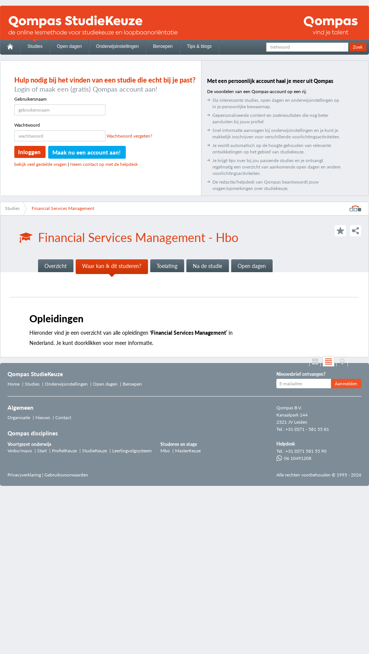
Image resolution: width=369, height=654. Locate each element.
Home (14, 384)
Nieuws (42, 417)
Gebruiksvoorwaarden (66, 475)
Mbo (165, 450)
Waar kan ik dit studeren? (111, 266)
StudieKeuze (94, 450)
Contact (63, 417)
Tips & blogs (199, 46)
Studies (35, 46)
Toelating (167, 266)
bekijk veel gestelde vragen (40, 164)
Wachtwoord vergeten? (129, 136)
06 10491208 (293, 458)
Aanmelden (346, 383)
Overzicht (55, 266)
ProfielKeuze (64, 450)
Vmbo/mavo (20, 450)
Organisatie (19, 417)
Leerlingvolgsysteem (132, 450)
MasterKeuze (188, 450)
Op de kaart (342, 361)
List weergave (328, 361)
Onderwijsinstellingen (117, 46)
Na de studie (207, 266)
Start (42, 450)
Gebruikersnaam (30, 99)
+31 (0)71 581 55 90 (305, 451)
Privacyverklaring (24, 475)
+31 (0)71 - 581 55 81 (307, 429)
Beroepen (162, 46)
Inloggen (29, 152)
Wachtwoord (27, 125)
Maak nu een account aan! (86, 152)
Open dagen (69, 46)
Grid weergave (315, 361)
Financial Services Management (63, 208)
